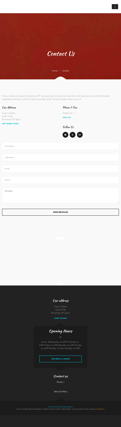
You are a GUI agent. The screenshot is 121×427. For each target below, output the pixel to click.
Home (54, 71)
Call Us (67, 117)
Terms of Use (53, 407)
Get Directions (10, 124)
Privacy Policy (67, 407)
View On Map (60, 318)
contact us (100, 409)
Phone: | (60, 382)
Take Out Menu (60, 391)
